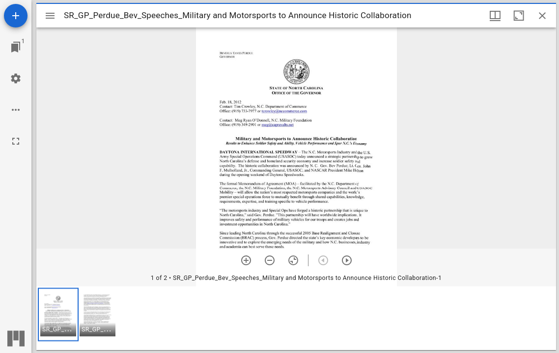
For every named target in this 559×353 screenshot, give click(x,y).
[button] (58, 314)
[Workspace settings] (16, 78)
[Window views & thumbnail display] (495, 15)
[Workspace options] (16, 110)
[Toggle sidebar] (50, 15)
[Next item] (347, 260)
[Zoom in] (246, 260)
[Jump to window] (16, 47)
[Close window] (542, 15)
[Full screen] (16, 141)
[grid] (296, 318)
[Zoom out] (269, 260)
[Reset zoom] (293, 260)
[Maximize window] (519, 15)
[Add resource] (16, 15)
